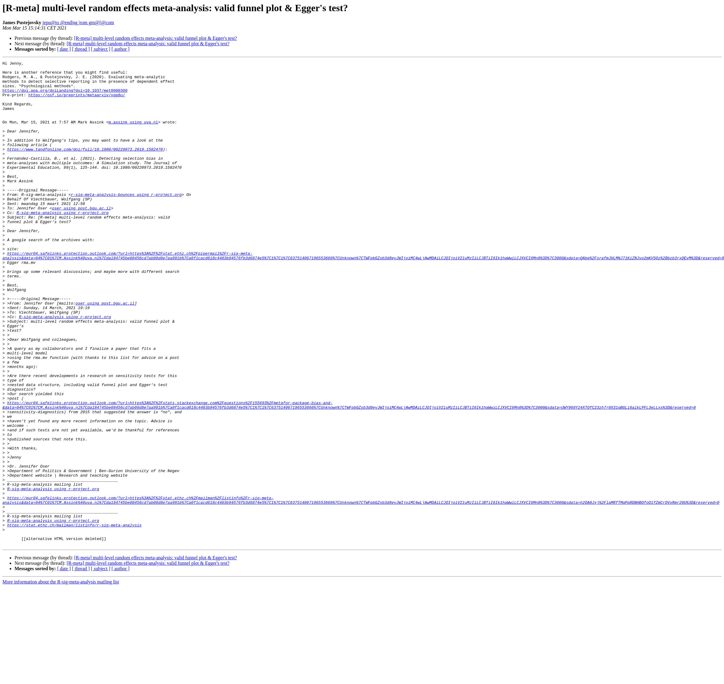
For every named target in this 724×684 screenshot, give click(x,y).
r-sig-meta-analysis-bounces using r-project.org (126, 221)
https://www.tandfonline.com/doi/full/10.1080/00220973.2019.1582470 (85, 167)
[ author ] (121, 49)
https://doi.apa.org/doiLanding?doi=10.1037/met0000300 (64, 96)
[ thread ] (81, 49)
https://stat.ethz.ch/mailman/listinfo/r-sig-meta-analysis (74, 618)
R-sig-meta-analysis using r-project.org (63, 243)
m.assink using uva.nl (133, 134)
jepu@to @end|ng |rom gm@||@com (78, 22)
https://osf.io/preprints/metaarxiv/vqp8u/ (76, 102)
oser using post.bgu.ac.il (81, 238)
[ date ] (64, 49)
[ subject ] (100, 49)
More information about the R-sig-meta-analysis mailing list (60, 678)
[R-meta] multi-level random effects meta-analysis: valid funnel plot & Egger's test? (155, 38)
